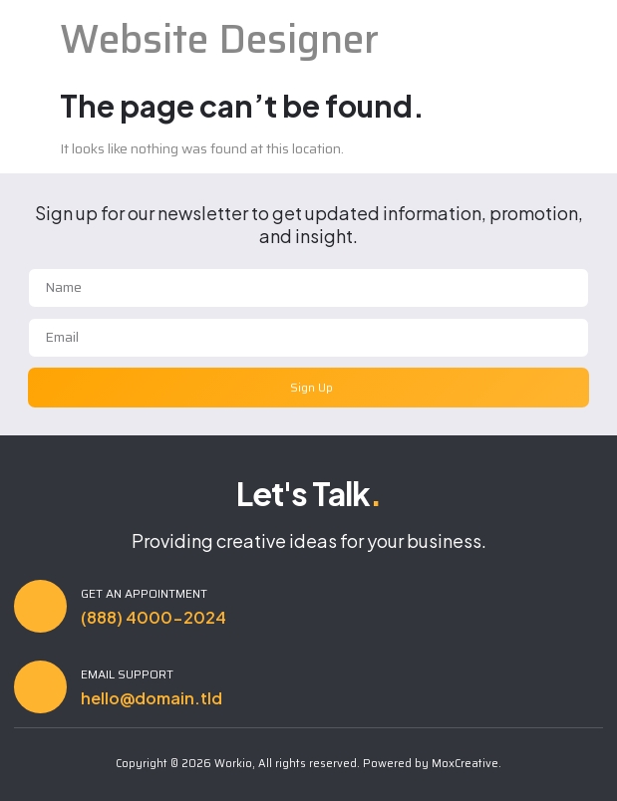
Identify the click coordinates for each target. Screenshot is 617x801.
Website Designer (219, 39)
